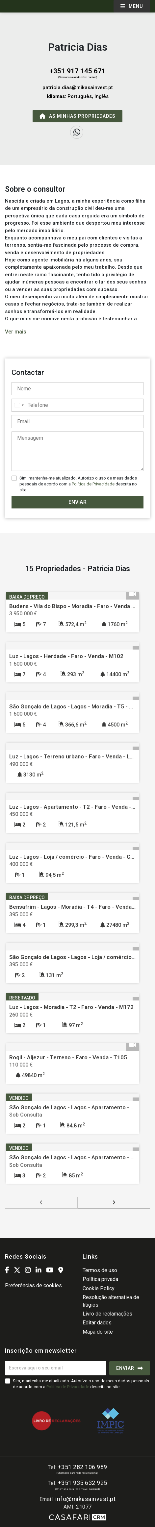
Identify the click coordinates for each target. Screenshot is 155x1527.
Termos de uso (100, 1270)
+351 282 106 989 (82, 1467)
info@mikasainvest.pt (85, 1498)
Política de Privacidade (94, 483)
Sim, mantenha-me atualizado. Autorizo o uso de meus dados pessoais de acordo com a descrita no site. (78, 484)
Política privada (100, 1279)
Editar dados (97, 1322)
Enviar (77, 502)
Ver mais (15, 332)
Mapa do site (98, 1332)
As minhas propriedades (77, 116)
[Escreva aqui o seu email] (55, 1368)
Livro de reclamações (107, 1314)
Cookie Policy (99, 1288)
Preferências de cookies (33, 1285)
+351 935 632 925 (82, 1482)
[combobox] (19, 405)
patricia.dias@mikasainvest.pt (77, 87)
